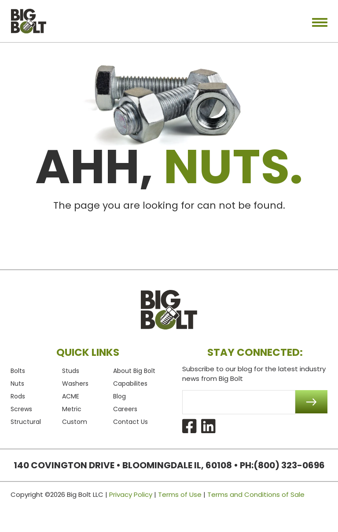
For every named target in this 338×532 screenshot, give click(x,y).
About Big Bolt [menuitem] (134, 370)
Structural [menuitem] (26, 421)
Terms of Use (180, 494)
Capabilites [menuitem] (130, 383)
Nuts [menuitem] (17, 383)
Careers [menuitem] (125, 409)
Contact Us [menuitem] (130, 421)
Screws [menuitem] (21, 409)
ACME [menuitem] (70, 396)
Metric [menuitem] (71, 409)
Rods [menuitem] (18, 396)
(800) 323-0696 (289, 465)
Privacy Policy (130, 494)
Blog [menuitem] (119, 396)
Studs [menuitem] (70, 370)
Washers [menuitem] (75, 383)
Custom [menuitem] (74, 421)
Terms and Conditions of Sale (256, 494)
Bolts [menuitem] (18, 370)
